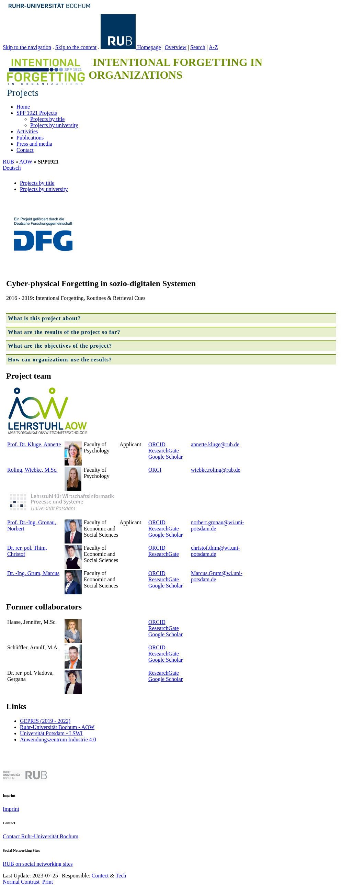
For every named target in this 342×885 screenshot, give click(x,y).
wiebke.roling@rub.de (215, 470)
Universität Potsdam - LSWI (51, 733)
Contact (25, 150)
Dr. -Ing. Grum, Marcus (33, 573)
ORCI (154, 470)
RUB (8, 162)
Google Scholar (165, 457)
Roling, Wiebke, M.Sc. (32, 470)
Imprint (11, 809)
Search (197, 47)
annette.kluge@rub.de (215, 444)
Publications (30, 138)
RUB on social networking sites (38, 864)
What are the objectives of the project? (60, 346)
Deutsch (12, 168)
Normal (11, 882)
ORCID (157, 444)
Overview (175, 47)
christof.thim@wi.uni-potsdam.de (215, 551)
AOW (25, 162)
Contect (100, 875)
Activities (27, 131)
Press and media (34, 144)
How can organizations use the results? (60, 359)
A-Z (213, 47)
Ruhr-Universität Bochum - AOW (57, 727)
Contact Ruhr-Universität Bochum (40, 836)
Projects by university (54, 125)
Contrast (30, 882)
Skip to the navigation (27, 47)
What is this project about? (44, 318)
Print (47, 882)
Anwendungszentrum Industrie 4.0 (58, 739)
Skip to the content (75, 47)
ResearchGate (163, 450)
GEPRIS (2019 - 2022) (45, 721)
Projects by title (47, 119)
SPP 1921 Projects (36, 113)
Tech (121, 875)
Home (23, 107)
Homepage (149, 47)
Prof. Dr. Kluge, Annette (34, 444)
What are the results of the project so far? (64, 332)
